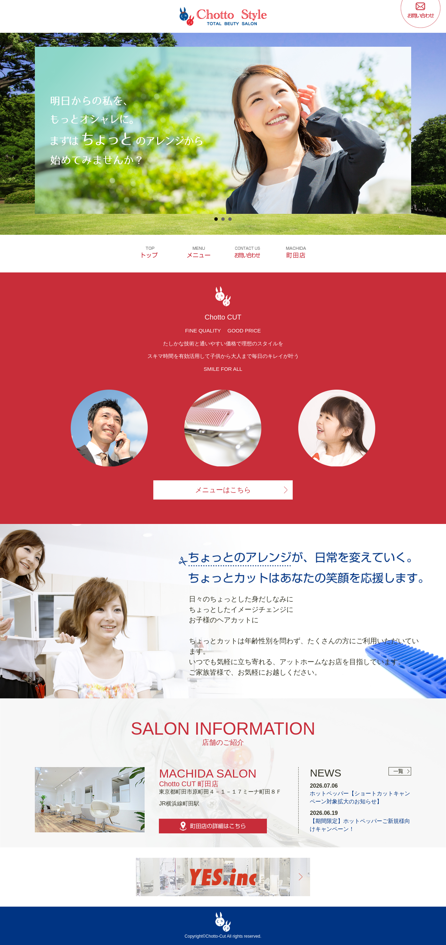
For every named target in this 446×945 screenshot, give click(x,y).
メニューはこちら (223, 489)
